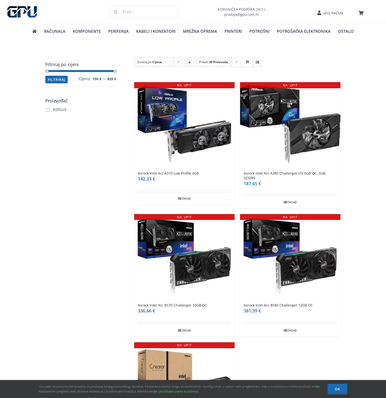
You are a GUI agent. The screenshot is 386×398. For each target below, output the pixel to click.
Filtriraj (56, 79)
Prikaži (213, 62)
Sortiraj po (149, 62)
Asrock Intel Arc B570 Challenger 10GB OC (172, 305)
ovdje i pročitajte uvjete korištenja (173, 391)
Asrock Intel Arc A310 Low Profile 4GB (168, 173)
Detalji (186, 198)
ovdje (315, 386)
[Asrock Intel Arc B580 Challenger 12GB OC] (290, 256)
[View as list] (257, 62)
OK (337, 389)
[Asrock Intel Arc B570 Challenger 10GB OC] (184, 256)
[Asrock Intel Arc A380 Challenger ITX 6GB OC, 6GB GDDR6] (290, 124)
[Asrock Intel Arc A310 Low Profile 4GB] (184, 124)
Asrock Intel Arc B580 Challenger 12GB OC (278, 305)
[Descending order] (189, 62)
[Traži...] (144, 12)
